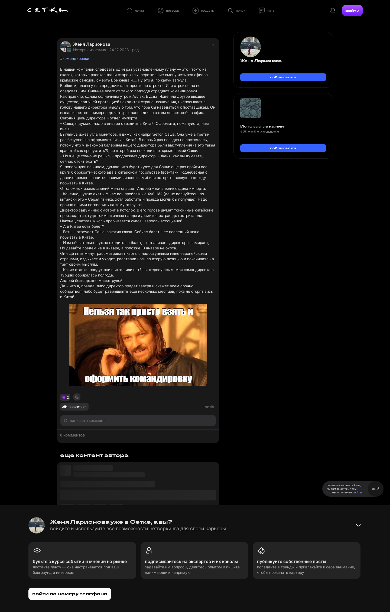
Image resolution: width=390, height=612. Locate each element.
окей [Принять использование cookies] (375, 488)
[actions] (212, 45)
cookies (357, 492)
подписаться (283, 77)
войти (352, 10)
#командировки (74, 58)
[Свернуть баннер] (358, 525)
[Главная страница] (47, 10)
